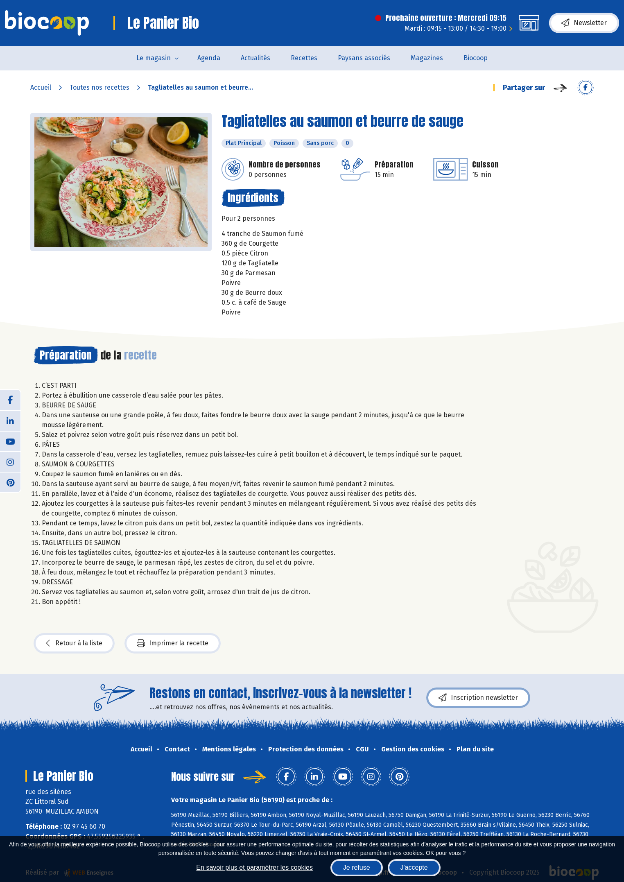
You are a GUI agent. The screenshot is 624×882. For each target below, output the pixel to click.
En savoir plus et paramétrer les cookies (254, 867)
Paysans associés (364, 58)
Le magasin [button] (153, 58)
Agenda (208, 58)
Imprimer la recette (172, 643)
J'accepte (414, 867)
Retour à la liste (74, 643)
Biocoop (475, 58)
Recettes (304, 58)
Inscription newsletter (478, 698)
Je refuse (356, 867)
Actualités (255, 58)
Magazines (427, 58)
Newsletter (584, 23)
